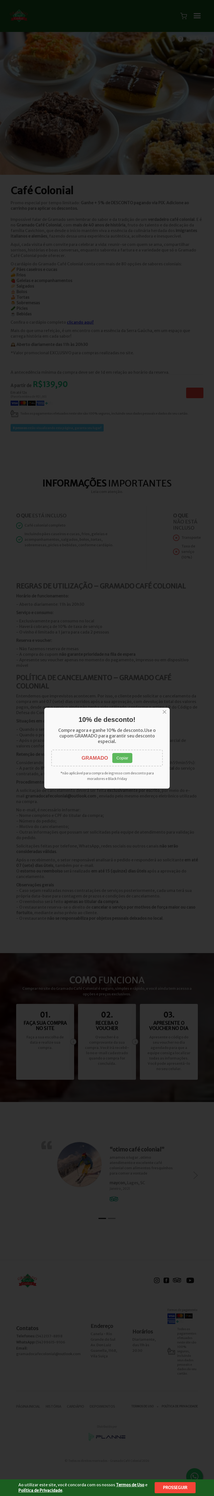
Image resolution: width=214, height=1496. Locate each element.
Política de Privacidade (40, 1490)
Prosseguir (175, 1487)
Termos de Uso (130, 1484)
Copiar (122, 758)
